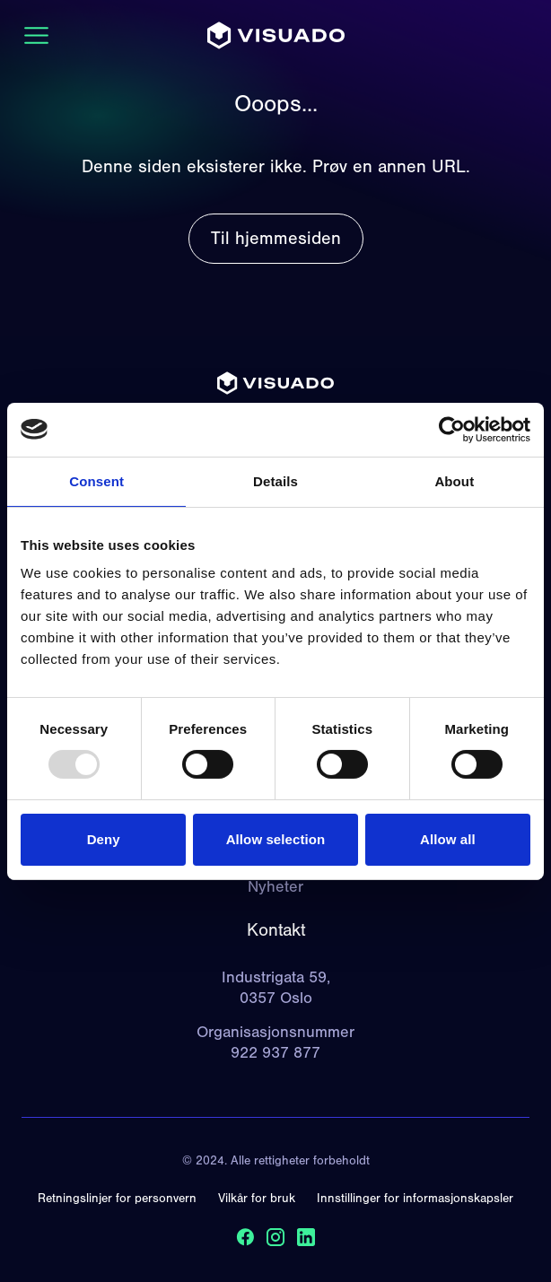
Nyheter (275, 886)
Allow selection (276, 839)
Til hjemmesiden (276, 238)
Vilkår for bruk (256, 1198)
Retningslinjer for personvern (117, 1198)
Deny (103, 839)
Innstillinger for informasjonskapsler (415, 1198)
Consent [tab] (96, 480)
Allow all (448, 839)
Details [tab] (275, 480)
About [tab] (454, 480)
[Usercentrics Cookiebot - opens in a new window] (451, 428)
